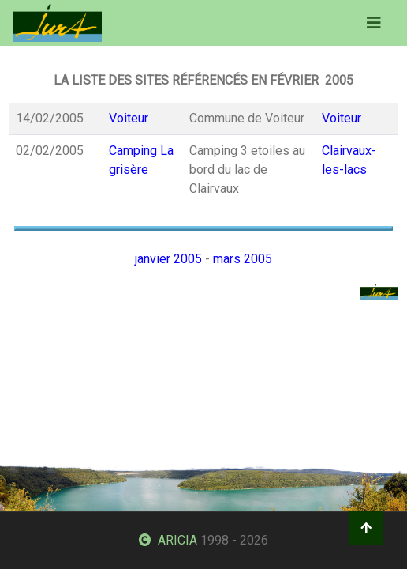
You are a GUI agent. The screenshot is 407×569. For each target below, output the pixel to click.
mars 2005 (242, 258)
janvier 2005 (168, 258)
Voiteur (128, 118)
